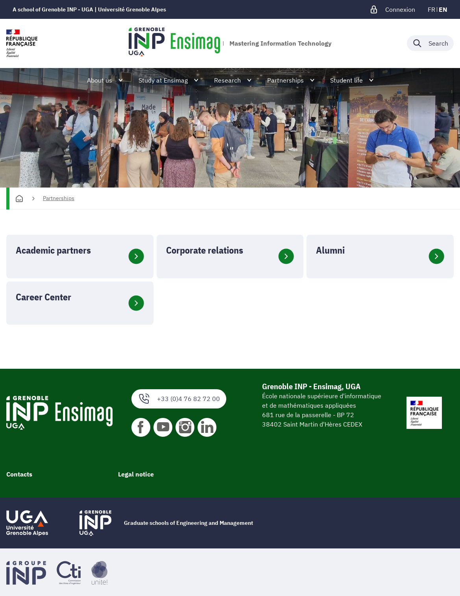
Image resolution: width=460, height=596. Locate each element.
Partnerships (58, 198)
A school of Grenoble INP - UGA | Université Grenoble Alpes (89, 9)
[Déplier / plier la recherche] (430, 43)
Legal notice (136, 474)
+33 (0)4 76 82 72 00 (179, 398)
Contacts (19, 474)
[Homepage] (19, 198)
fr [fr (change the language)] (431, 9)
